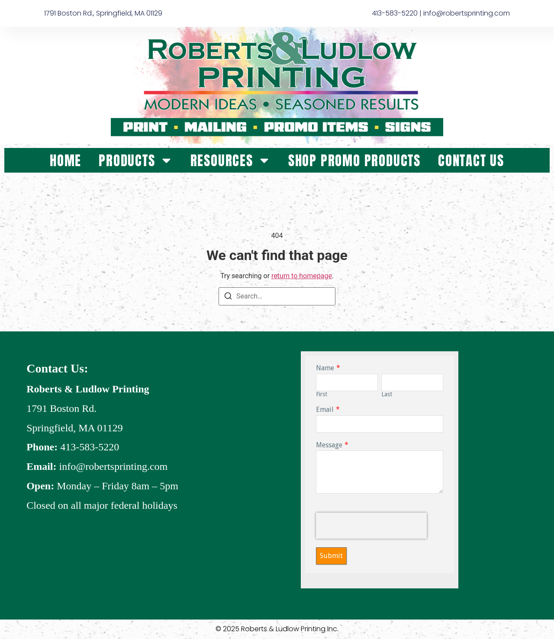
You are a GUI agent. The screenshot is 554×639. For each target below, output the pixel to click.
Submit (331, 556)
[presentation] (371, 526)
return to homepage (301, 276)
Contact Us (471, 160)
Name (325, 368)
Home (65, 160)
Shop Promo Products (354, 160)
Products (136, 160)
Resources (230, 160)
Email (325, 409)
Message (329, 444)
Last (386, 394)
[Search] (228, 297)
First (321, 394)
